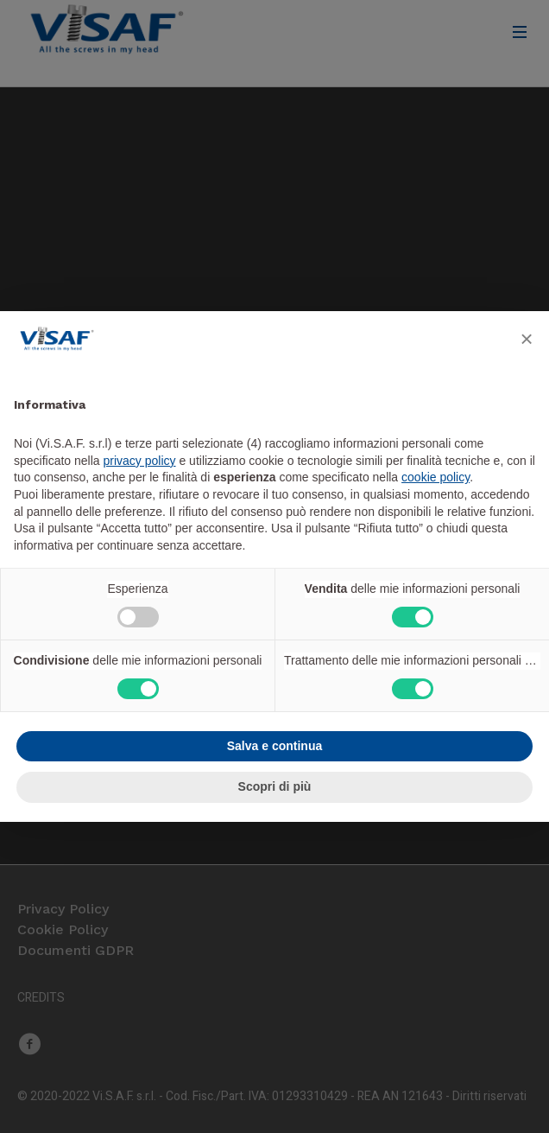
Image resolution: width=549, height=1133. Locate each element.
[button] (526, 339)
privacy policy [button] (140, 461)
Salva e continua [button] (274, 746)
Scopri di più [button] (275, 786)
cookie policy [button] (435, 477)
